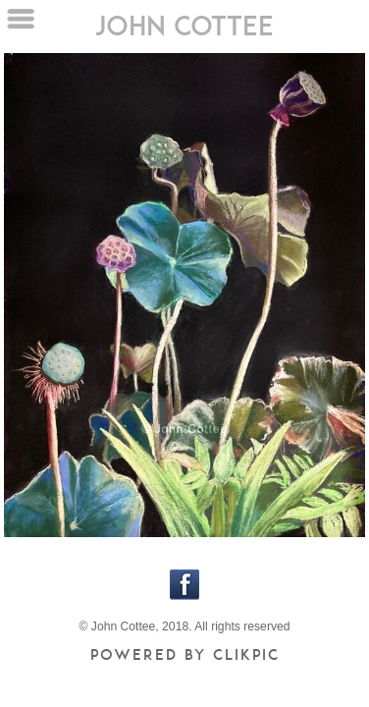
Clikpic (246, 654)
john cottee (184, 25)
